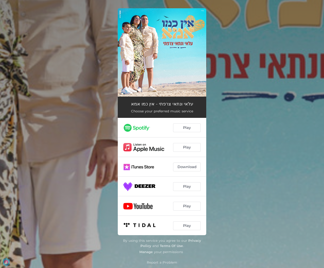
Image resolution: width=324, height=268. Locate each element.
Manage (146, 252)
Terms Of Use (171, 246)
